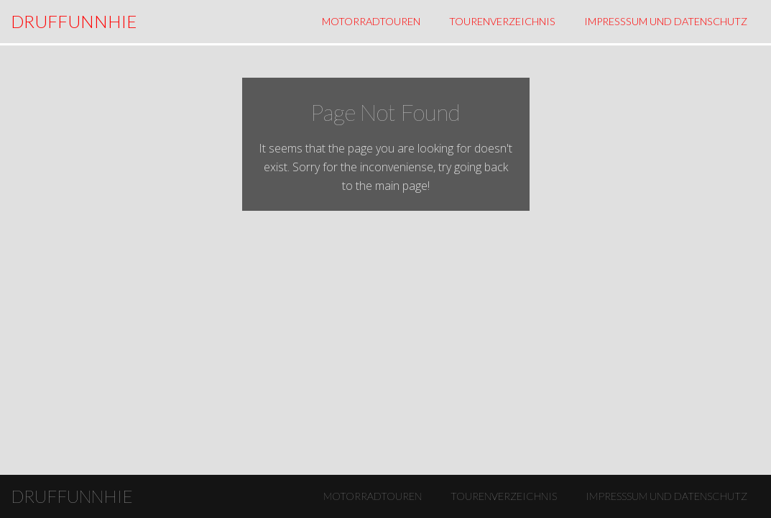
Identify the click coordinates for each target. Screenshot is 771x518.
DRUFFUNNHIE (74, 21)
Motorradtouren (371, 21)
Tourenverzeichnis (502, 21)
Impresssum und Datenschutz (665, 21)
